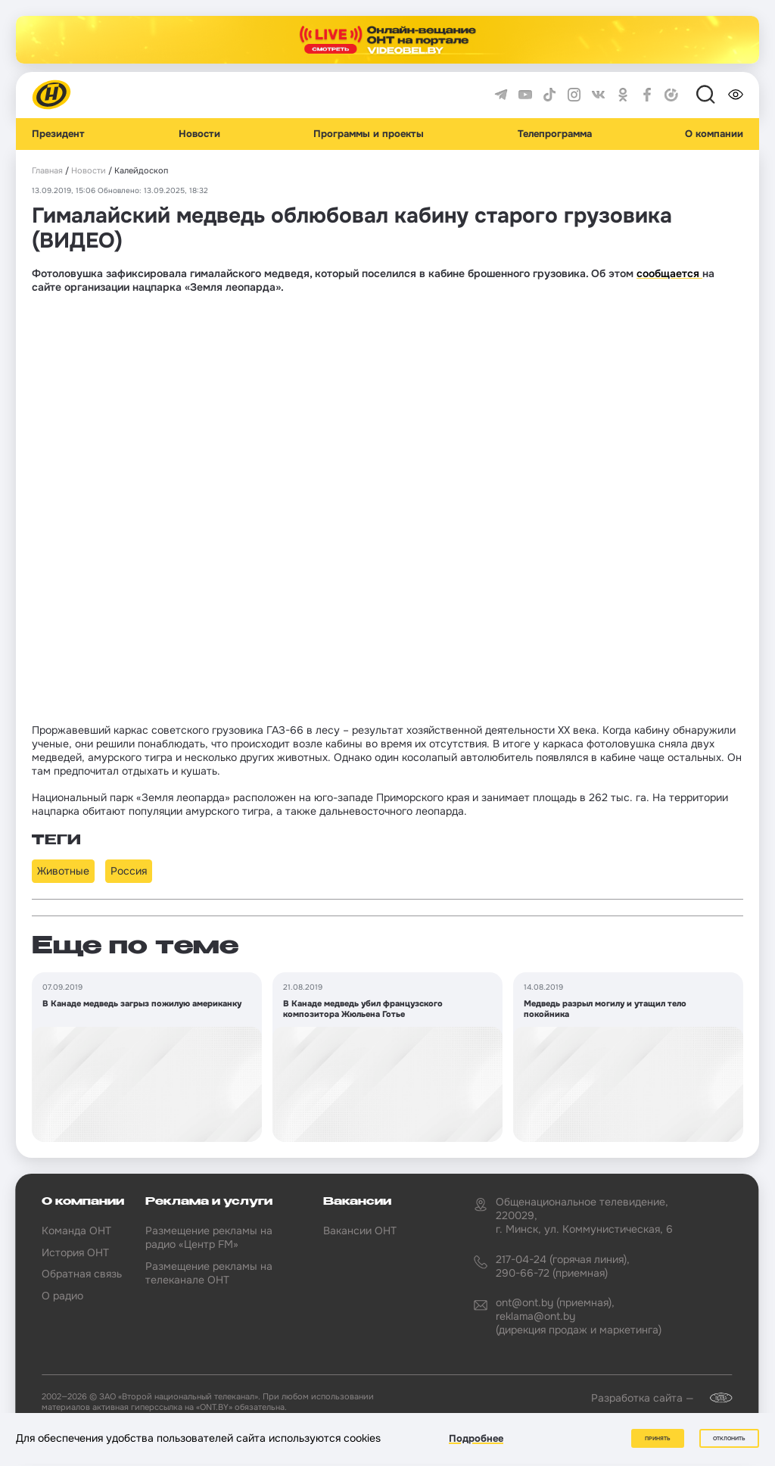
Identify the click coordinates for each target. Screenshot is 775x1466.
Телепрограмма (555, 134)
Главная (47, 171)
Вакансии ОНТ (360, 1230)
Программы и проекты (368, 134)
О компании (714, 134)
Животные (63, 871)
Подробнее (476, 1438)
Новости (199, 134)
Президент (58, 134)
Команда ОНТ (76, 1230)
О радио (62, 1295)
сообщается (669, 273)
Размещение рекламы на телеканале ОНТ (208, 1273)
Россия (128, 871)
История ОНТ (75, 1252)
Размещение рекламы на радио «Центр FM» (208, 1237)
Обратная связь (82, 1273)
